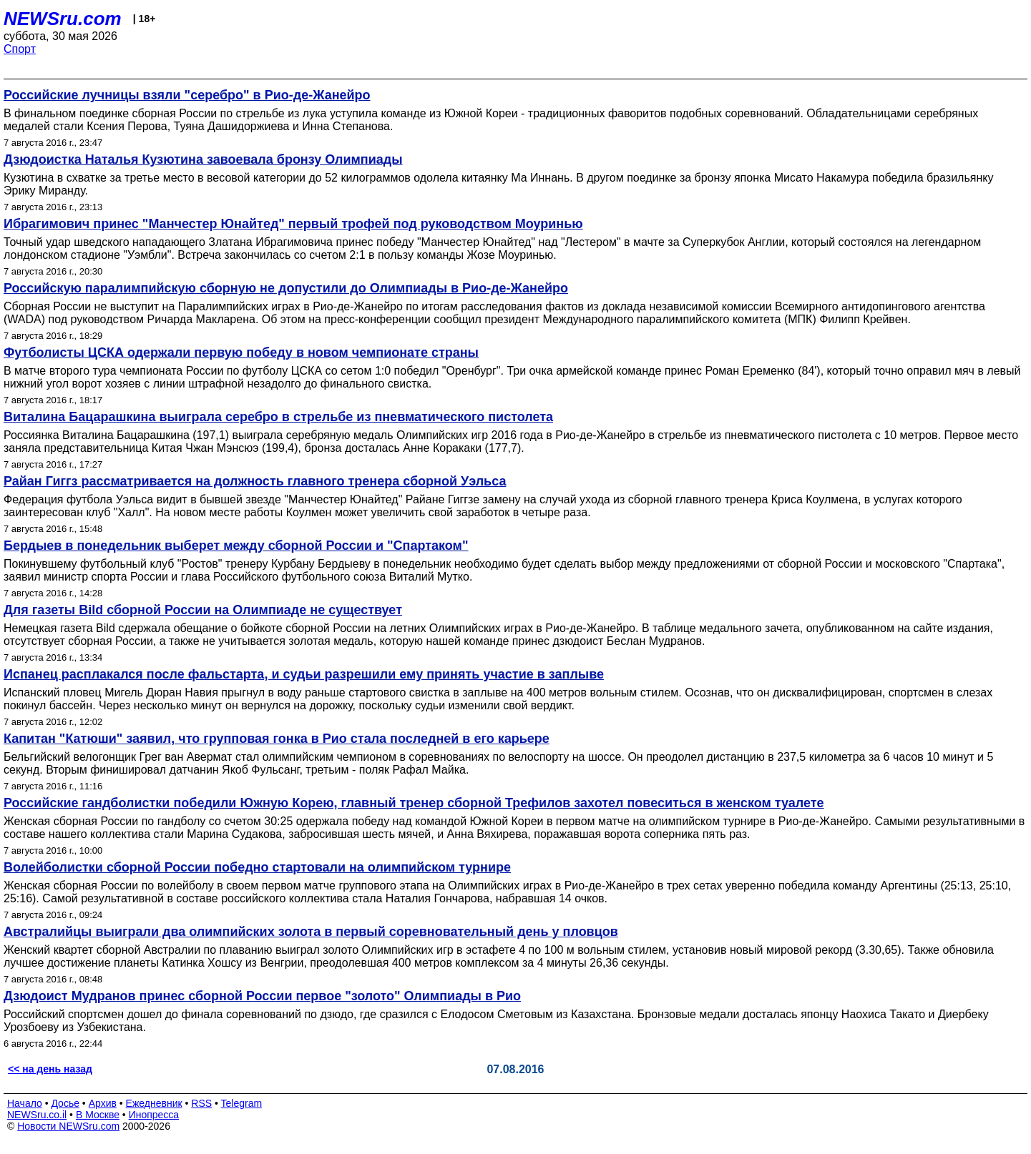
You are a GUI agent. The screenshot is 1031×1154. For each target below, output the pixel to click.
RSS (201, 1103)
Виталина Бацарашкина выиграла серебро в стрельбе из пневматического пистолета (278, 417)
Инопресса (154, 1114)
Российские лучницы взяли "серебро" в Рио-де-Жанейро (187, 95)
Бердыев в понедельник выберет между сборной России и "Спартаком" (236, 545)
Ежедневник (154, 1103)
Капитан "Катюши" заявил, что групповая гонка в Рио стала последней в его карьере (276, 738)
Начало (24, 1103)
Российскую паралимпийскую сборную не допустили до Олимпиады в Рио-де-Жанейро (286, 288)
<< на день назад (50, 1069)
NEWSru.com (63, 18)
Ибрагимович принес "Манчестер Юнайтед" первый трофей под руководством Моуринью (293, 224)
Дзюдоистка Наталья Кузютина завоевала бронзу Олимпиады (203, 159)
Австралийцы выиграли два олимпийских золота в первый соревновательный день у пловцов (311, 931)
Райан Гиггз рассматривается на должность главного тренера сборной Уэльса (255, 481)
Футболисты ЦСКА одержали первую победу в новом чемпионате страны (241, 352)
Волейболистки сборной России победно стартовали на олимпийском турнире (257, 867)
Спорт (20, 49)
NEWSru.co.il (37, 1114)
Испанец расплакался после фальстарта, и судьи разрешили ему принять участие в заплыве (304, 674)
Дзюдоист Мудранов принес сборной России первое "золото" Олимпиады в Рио (262, 996)
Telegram (242, 1103)
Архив (103, 1103)
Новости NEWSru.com (68, 1126)
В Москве (97, 1114)
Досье (65, 1103)
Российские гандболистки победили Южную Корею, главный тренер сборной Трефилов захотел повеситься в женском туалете (414, 803)
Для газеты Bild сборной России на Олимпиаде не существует (203, 610)
